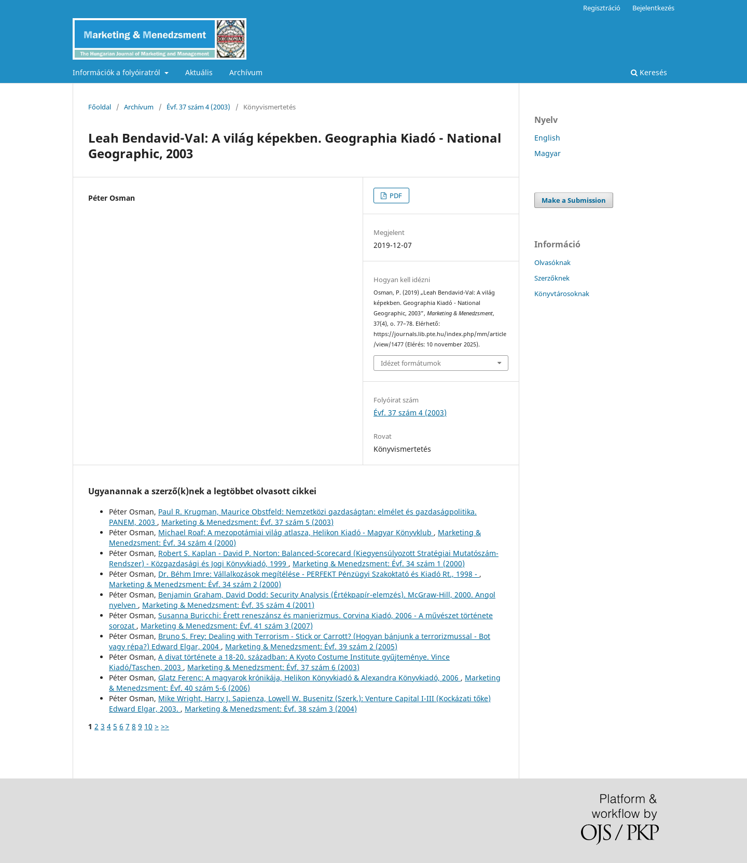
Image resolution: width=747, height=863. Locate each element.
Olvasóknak (552, 262)
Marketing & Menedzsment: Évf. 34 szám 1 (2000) (379, 563)
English (547, 138)
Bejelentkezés (653, 7)
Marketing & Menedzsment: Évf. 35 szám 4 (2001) (228, 605)
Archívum (245, 72)
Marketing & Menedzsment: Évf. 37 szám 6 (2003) (273, 667)
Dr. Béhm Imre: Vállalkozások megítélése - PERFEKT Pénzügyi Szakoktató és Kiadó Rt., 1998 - (318, 574)
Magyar (547, 153)
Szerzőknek (552, 278)
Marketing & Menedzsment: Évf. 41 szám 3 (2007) (227, 626)
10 (148, 726)
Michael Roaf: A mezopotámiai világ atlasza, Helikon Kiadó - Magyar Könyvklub (296, 532)
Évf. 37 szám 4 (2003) (198, 107)
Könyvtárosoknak (561, 293)
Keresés (649, 72)
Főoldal (99, 107)
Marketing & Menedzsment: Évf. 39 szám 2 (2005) (311, 646)
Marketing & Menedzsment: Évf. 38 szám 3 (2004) (271, 709)
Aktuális (199, 72)
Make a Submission (574, 200)
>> (165, 726)
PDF (395, 195)
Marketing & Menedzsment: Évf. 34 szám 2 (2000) (195, 584)
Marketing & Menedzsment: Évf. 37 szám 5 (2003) (247, 522)
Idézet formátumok (411, 363)
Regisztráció (601, 7)
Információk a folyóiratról (117, 72)
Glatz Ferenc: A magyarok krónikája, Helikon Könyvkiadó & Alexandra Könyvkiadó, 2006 (309, 678)
